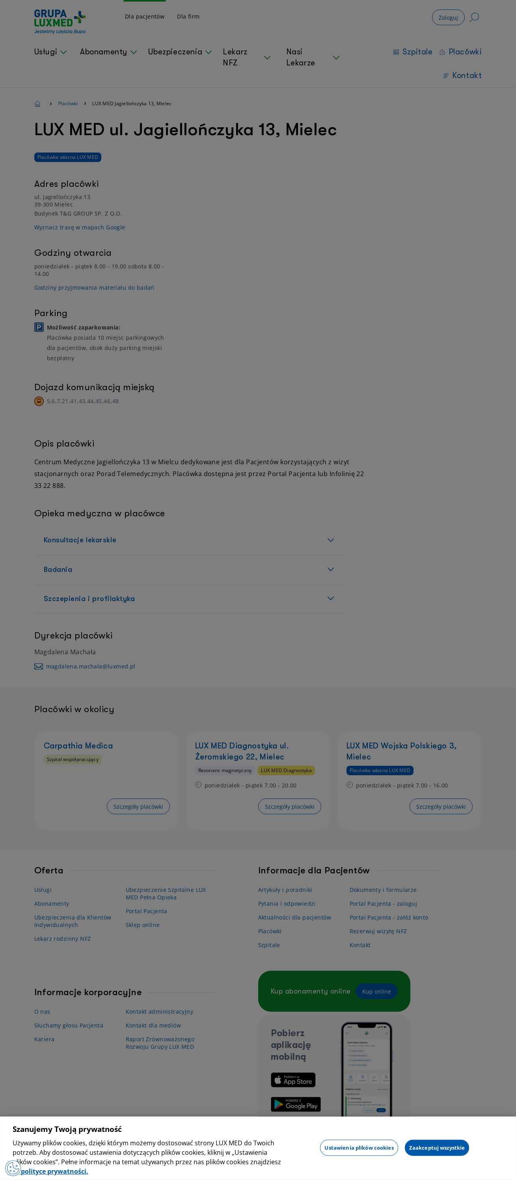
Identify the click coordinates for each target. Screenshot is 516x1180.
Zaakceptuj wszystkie (437, 1147)
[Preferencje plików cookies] (13, 1168)
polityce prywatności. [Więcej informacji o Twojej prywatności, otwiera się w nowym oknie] (53, 1171)
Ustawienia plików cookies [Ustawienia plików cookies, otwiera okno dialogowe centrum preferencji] (358, 1147)
